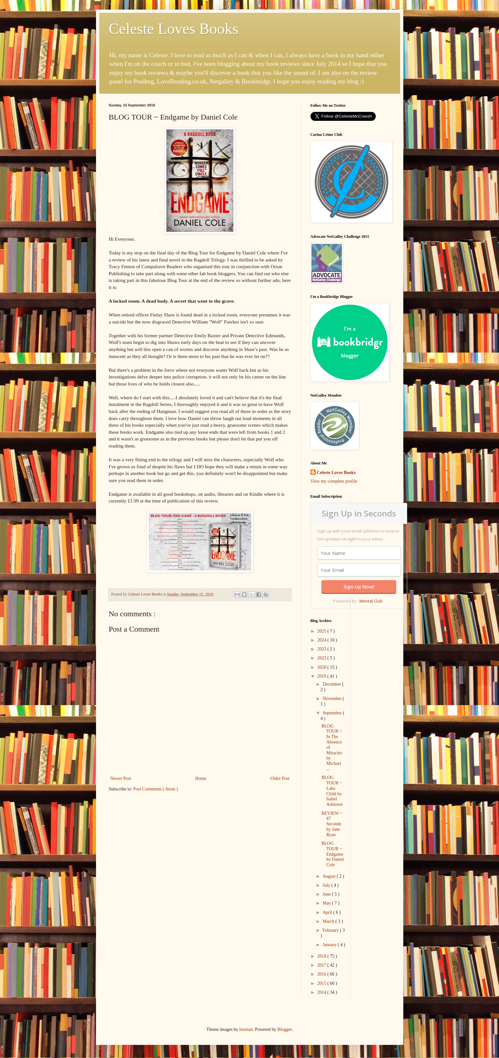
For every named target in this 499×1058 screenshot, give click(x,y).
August (330, 876)
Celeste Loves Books (173, 28)
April (328, 912)
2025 (322, 631)
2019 (322, 676)
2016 (322, 974)
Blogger (285, 1029)
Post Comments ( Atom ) (155, 789)
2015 (322, 983)
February (331, 930)
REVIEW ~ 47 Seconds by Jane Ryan (331, 824)
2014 (322, 992)
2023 (322, 649)
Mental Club (370, 601)
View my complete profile (334, 481)
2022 (322, 658)
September (333, 713)
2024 (322, 640)
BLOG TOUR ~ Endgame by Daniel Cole (332, 854)
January (330, 944)
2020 (322, 667)
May (327, 903)
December (332, 684)
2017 (322, 965)
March (329, 921)
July (327, 885)
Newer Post (120, 778)
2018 (322, 956)
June (327, 894)
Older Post (280, 778)
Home (200, 778)
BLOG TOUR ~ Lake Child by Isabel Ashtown (331, 791)
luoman (246, 1029)
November (333, 698)
